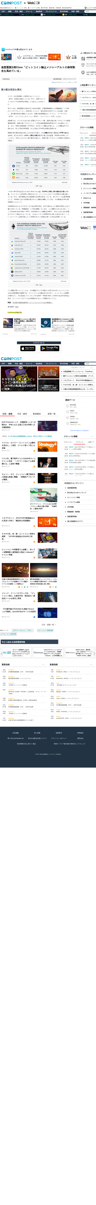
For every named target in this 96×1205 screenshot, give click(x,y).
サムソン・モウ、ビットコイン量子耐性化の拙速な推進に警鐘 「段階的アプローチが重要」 (18, 477)
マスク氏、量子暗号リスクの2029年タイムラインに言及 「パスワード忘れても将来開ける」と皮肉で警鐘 (19, 461)
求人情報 (37, 733)
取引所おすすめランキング (76, 492)
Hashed (87, 155)
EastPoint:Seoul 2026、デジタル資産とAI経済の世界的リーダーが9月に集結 (82, 467)
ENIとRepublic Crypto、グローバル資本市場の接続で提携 (81, 449)
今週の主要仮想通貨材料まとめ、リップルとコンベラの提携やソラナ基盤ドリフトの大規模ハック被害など (15, 581)
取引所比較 (64, 11)
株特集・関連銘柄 (55, 8)
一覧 (91, 436)
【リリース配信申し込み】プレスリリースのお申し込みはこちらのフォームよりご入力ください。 (52, 652)
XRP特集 (44, 8)
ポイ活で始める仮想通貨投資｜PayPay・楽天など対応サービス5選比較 (30, 436)
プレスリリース (51, 11)
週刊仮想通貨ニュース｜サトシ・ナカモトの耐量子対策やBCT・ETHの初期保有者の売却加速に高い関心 (43, 581)
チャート (29, 11)
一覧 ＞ (92, 367)
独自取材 (39, 11)
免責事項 (59, 733)
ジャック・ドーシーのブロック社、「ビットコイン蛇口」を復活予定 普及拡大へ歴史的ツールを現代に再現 (18, 595)
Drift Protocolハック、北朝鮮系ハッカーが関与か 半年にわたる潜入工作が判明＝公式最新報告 (19, 424)
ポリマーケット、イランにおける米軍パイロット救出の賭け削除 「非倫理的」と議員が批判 (43, 506)
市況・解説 (19, 11)
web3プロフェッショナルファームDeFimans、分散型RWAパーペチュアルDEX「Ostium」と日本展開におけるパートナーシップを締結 (85, 654)
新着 (9, 11)
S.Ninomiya (6, 79)
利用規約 (80, 733)
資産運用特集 (67, 8)
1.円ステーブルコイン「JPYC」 (22, 630)
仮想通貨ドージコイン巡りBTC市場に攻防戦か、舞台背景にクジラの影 (25, 321)
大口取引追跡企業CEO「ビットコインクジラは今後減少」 (32, 302)
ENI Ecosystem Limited (77, 447)
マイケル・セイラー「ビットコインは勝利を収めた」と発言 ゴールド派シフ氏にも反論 (18, 445)
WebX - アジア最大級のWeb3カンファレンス (69, 744)
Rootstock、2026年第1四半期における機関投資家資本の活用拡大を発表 (82, 458)
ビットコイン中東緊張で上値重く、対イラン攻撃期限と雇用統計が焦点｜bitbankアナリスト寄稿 (18, 552)
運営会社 (80, 738)
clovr (40, 186)
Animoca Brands (75, 473)
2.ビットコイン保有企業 (45, 630)
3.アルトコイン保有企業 (8, 634)
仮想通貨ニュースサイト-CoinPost (52, 754)
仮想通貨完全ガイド (7, 8)
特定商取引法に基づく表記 (26, 744)
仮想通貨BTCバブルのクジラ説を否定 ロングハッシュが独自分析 (63, 321)
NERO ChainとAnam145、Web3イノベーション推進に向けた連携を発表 (21, 651)
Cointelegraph (90, 147)
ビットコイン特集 (21, 8)
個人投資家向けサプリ (75, 521)
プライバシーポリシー (59, 738)
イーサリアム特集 (34, 8)
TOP (3, 11)
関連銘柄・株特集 (73, 512)
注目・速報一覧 (48, 625)
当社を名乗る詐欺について (37, 738)
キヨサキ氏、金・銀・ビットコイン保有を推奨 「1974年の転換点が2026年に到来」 (18, 536)
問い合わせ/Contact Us (16, 738)
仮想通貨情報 (57, 79)
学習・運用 (75, 11)
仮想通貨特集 (72, 488)
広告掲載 (15, 733)
